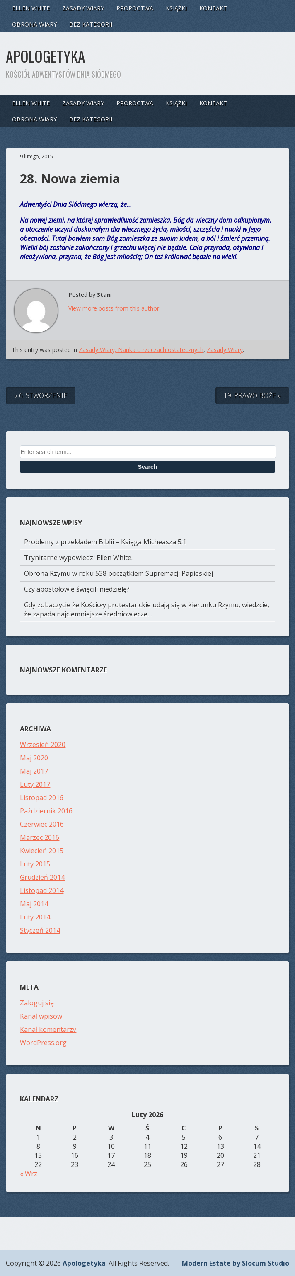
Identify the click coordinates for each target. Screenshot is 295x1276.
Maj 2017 (34, 771)
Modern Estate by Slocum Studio (235, 1263)
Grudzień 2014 (42, 877)
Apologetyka (45, 56)
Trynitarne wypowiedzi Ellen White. (78, 557)
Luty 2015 (35, 863)
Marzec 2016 (39, 837)
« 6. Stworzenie (40, 395)
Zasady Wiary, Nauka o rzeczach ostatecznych (141, 350)
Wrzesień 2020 (42, 744)
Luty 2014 (35, 917)
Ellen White (31, 8)
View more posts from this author (113, 308)
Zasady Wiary (83, 8)
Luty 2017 (35, 784)
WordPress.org (43, 1042)
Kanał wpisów (41, 1016)
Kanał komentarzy (48, 1029)
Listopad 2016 (41, 797)
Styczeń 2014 (40, 930)
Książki (176, 8)
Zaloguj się (37, 1002)
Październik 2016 (46, 810)
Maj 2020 (34, 757)
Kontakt (213, 8)
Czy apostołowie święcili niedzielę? (77, 589)
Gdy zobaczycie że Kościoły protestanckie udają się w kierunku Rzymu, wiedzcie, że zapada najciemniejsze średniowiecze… (146, 609)
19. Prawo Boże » (252, 395)
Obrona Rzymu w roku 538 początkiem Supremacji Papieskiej (118, 573)
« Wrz (28, 1173)
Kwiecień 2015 (41, 850)
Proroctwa (134, 8)
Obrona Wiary (34, 24)
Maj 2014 (34, 903)
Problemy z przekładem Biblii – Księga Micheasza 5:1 (105, 541)
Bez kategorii (90, 24)
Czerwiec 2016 (42, 824)
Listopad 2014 (41, 890)
